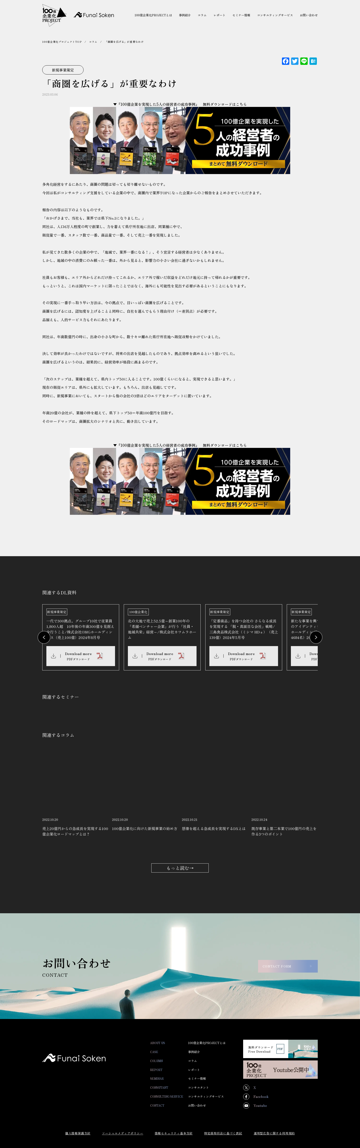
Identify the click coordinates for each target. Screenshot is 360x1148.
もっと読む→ (180, 871)
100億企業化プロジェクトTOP (62, 41)
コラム (93, 41)
